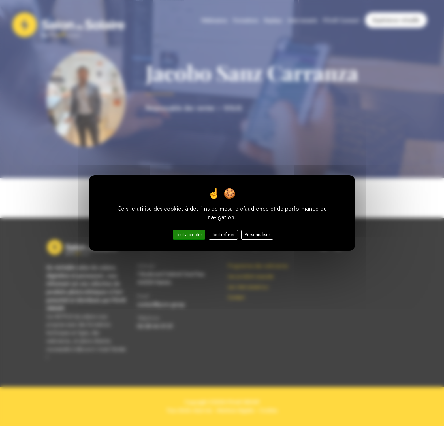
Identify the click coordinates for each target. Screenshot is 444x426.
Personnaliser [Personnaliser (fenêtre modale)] (257, 234)
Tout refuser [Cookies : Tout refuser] (223, 234)
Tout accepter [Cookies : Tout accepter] (189, 234)
